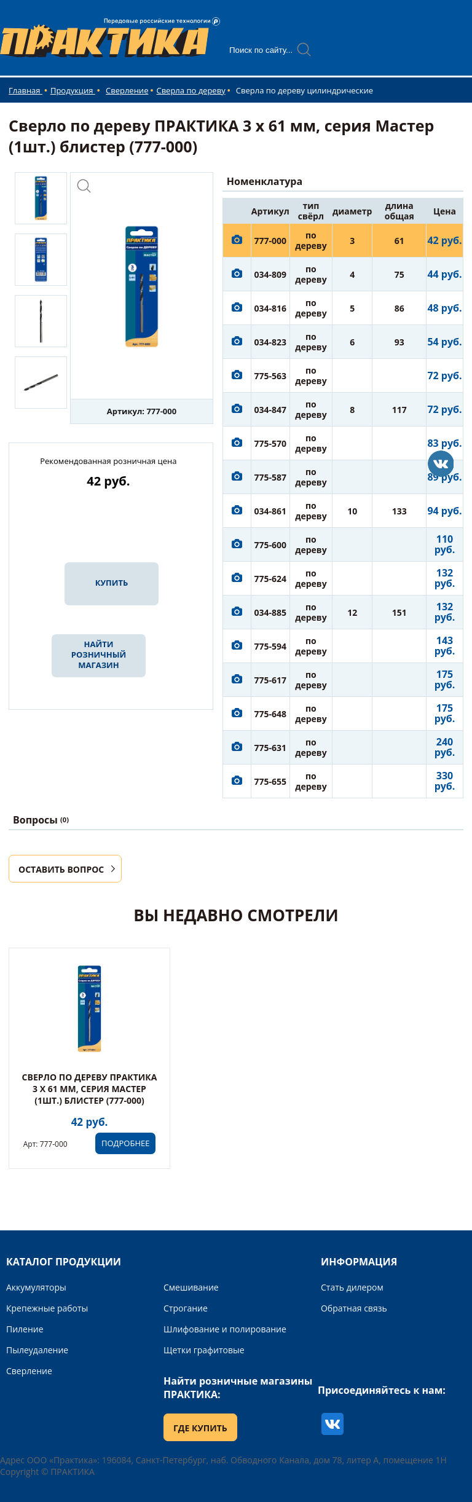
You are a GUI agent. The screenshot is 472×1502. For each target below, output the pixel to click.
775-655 (270, 781)
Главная (25, 90)
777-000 (270, 240)
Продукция (72, 90)
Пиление (25, 1329)
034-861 (270, 511)
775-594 (270, 646)
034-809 (270, 274)
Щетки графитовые (204, 1350)
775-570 (270, 443)
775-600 (270, 545)
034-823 (270, 342)
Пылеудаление (37, 1350)
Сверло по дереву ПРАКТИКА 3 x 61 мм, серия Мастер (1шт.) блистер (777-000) (89, 1088)
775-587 (270, 477)
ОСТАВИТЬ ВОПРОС (61, 869)
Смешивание (191, 1287)
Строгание (185, 1308)
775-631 (270, 747)
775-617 (270, 680)
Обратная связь (354, 1308)
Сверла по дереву (190, 90)
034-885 (270, 612)
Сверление (127, 90)
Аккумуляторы (36, 1287)
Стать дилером (352, 1287)
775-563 (270, 376)
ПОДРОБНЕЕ (125, 1143)
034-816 (270, 308)
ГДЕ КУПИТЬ (200, 1428)
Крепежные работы (47, 1308)
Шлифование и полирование (224, 1329)
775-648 (270, 714)
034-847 (270, 409)
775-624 (270, 578)
